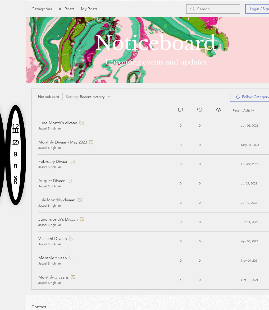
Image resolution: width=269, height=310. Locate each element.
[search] (213, 9)
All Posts (66, 8)
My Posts (89, 8)
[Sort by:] (89, 97)
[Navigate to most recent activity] (249, 280)
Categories (41, 8)
